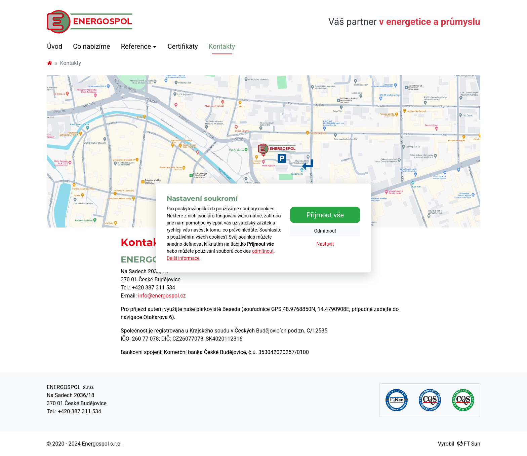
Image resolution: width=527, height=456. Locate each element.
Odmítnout (325, 230)
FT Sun (468, 444)
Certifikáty (182, 46)
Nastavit (325, 243)
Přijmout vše (325, 215)
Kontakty (222, 46)
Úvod (54, 46)
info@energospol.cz (162, 295)
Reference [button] (136, 46)
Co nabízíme (91, 46)
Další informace (183, 258)
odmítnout (263, 251)
